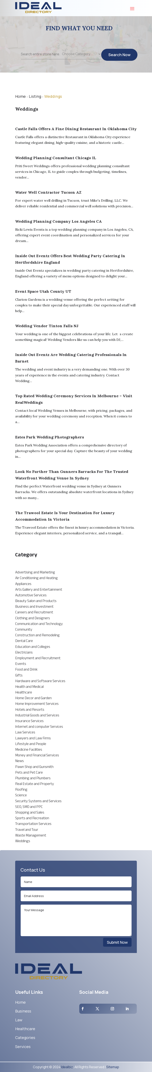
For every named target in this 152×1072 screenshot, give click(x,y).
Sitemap (112, 1067)
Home (20, 96)
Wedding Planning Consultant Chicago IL (55, 157)
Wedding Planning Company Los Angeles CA (58, 221)
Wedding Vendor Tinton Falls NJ (46, 325)
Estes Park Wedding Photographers (49, 437)
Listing (35, 96)
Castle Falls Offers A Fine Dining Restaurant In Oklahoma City (76, 128)
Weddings (53, 96)
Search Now (119, 57)
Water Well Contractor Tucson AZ (48, 192)
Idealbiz (67, 1067)
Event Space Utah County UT (43, 291)
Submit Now (117, 942)
